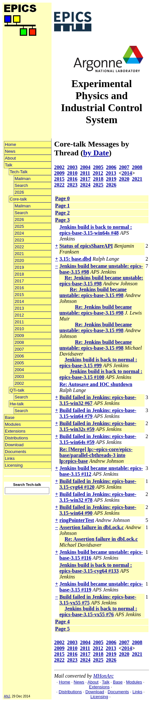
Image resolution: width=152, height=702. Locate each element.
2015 (19, 294)
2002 (19, 383)
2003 (19, 376)
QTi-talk (17, 390)
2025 (19, 226)
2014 (19, 301)
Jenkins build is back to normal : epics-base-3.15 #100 (100, 374)
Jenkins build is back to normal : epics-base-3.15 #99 (98, 362)
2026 (19, 192)
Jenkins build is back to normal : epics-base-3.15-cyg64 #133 (95, 568)
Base (10, 417)
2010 (19, 328)
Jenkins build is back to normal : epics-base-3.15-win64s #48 (95, 230)
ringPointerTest (76, 520)
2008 (19, 342)
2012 (19, 315)
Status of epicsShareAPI (86, 246)
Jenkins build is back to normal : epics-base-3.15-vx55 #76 (98, 611)
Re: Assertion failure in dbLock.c (101, 539)
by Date (96, 153)
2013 (19, 308)
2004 (19, 369)
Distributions (16, 438)
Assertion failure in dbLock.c (91, 527)
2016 (19, 287)
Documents (15, 451)
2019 (19, 267)
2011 (19, 321)
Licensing (14, 465)
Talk (8, 164)
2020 (19, 260)
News (10, 151)
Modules (13, 424)
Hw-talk (17, 403)
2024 (19, 233)
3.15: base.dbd (75, 259)
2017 (19, 281)
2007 (19, 349)
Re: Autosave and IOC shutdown (95, 384)
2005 (19, 362)
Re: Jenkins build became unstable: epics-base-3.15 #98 (101, 280)
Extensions (15, 431)
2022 (19, 246)
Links (10, 458)
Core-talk (18, 199)
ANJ (7, 696)
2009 (19, 335)
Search (21, 185)
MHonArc (103, 676)
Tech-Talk (19, 171)
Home (10, 144)
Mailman (22, 178)
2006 (19, 356)
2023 (19, 240)
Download (14, 444)
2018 (19, 274)
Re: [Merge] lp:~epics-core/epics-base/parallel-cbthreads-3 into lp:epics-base (96, 455)
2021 (19, 253)
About (10, 158)
